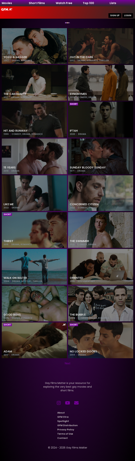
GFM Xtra (63, 417)
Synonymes (78, 94)
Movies (7, 3)
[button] (73, 104)
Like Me (9, 204)
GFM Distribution (67, 425)
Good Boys (12, 315)
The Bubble (78, 315)
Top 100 (88, 3)
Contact (62, 438)
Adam (8, 352)
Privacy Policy (65, 429)
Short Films (37, 3)
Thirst (8, 241)
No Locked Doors (83, 352)
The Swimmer (79, 241)
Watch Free (64, 3)
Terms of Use (65, 434)
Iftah (74, 131)
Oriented (76, 278)
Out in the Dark (81, 57)
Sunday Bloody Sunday (88, 168)
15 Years (10, 168)
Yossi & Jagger (15, 57)
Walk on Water (15, 278)
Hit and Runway (15, 131)
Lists (113, 3)
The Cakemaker (15, 94)
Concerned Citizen (84, 204)
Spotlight (63, 421)
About (61, 413)
